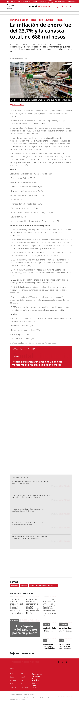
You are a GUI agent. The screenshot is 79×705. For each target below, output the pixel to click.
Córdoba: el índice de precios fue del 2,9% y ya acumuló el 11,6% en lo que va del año (16, 606)
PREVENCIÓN (46, 624)
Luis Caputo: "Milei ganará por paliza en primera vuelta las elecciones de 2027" (24, 634)
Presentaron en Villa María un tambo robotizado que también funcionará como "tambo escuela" (29, 537)
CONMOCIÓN (46, 608)
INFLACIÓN (12, 608)
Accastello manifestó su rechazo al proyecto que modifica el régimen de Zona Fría (28, 510)
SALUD (44, 640)
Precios (24, 586)
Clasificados (36, 683)
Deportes (35, 1)
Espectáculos (25, 687)
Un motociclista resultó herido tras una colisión (65, 630)
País (22, 673)
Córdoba (14, 586)
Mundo (23, 677)
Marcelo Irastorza (18, 105)
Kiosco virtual (50, 1)
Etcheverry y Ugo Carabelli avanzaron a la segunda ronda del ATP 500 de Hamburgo (31, 482)
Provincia (13, 687)
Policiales (43, 1)
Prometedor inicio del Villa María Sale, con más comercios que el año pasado (28, 524)
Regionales (27, 1)
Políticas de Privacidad (28, 694)
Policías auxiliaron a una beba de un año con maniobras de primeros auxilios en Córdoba (37, 363)
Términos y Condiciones (16, 694)
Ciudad (19, 1)
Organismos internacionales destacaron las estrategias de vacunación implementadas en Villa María (31, 496)
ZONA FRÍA (29, 608)
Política (23, 680)
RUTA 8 (61, 640)
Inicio (13, 1)
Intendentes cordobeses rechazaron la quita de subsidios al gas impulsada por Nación (33, 606)
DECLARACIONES (14, 620)
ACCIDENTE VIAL (63, 624)
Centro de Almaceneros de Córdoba (43, 586)
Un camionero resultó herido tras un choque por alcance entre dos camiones (65, 649)
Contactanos (37, 674)
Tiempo (23, 684)
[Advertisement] (41, 434)
